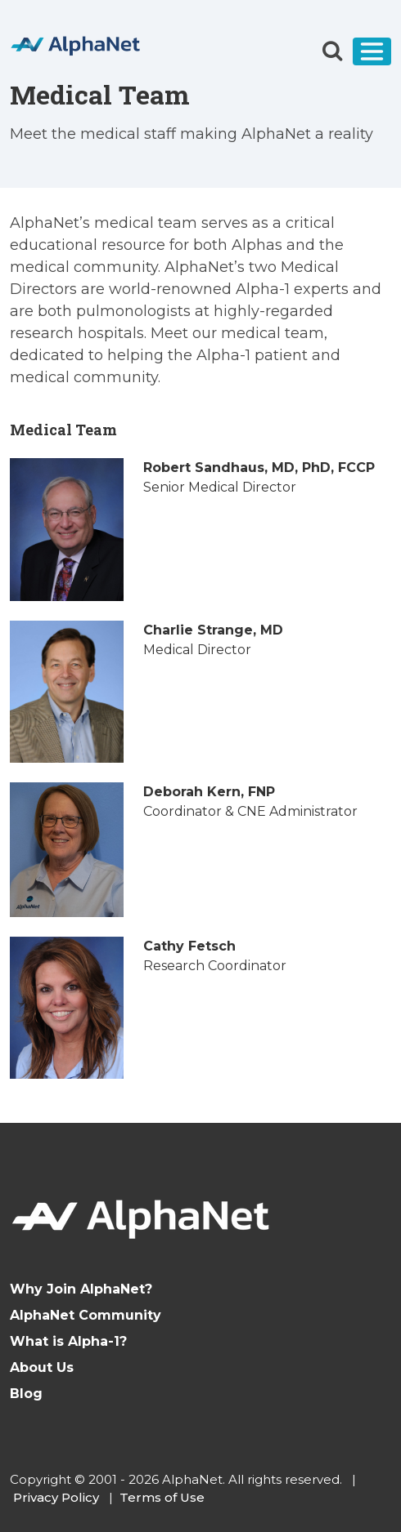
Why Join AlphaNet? (81, 1289)
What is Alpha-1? (68, 1341)
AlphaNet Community (85, 1315)
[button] (332, 50)
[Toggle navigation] (372, 51)
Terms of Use (162, 1497)
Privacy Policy (56, 1497)
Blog (26, 1393)
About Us (42, 1367)
